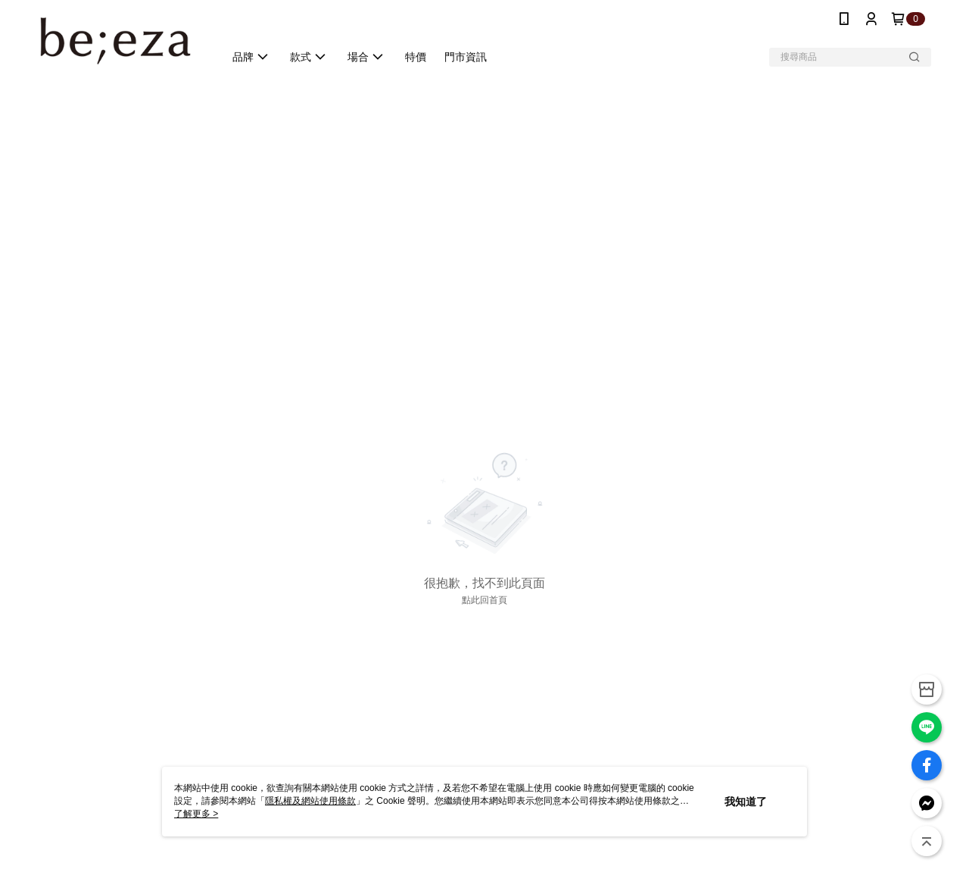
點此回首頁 (484, 600)
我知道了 (745, 802)
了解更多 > (196, 813)
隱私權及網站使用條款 (310, 801)
